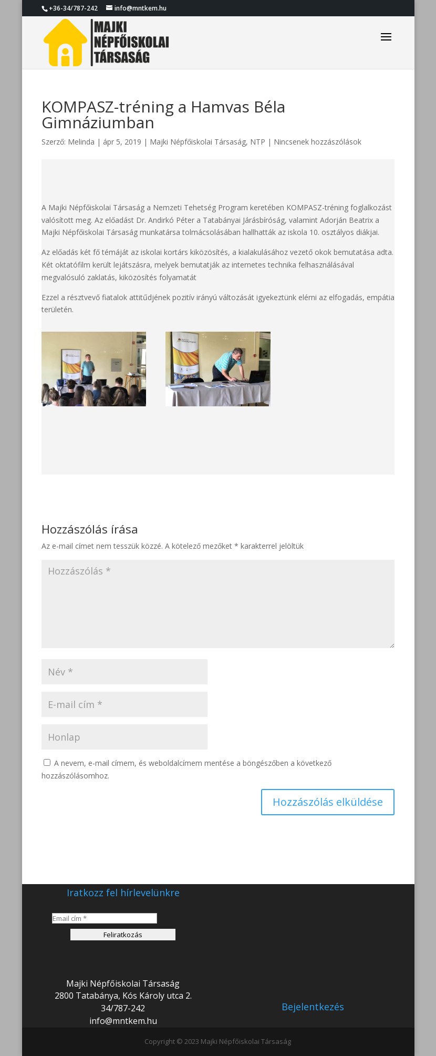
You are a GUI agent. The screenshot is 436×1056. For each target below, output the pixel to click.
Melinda (81, 142)
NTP (257, 142)
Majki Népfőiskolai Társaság (198, 142)
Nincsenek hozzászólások (317, 142)
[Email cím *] (104, 918)
